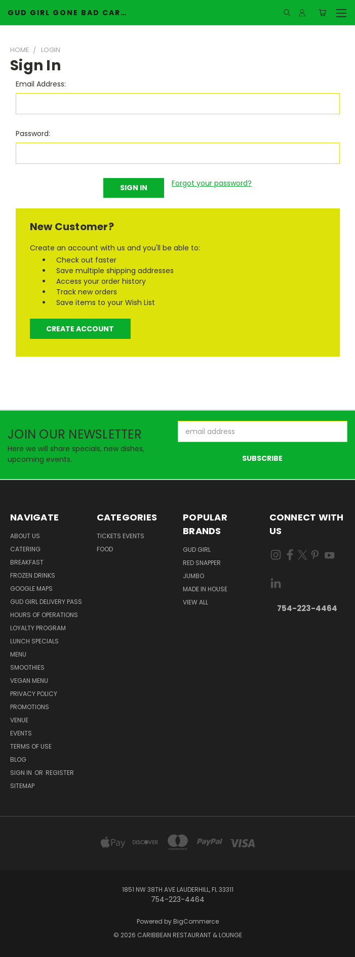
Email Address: (41, 84)
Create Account (80, 329)
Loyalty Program (38, 628)
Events (21, 733)
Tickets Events (120, 536)
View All (195, 602)
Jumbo (193, 576)
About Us (25, 536)
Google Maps (31, 588)
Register (60, 772)
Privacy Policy (33, 693)
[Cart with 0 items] (322, 13)
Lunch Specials (34, 641)
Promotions (29, 707)
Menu (18, 654)
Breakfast (27, 562)
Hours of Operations (44, 615)
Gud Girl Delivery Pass (46, 601)
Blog (18, 759)
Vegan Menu (29, 680)
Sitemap (22, 785)
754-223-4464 (307, 608)
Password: (33, 133)
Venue (19, 720)
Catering (25, 549)
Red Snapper (202, 562)
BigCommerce (196, 921)
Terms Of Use (31, 746)
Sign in (21, 772)
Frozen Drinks (32, 575)
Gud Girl (197, 549)
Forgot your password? (212, 183)
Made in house (205, 589)
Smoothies (27, 667)
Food (105, 549)
